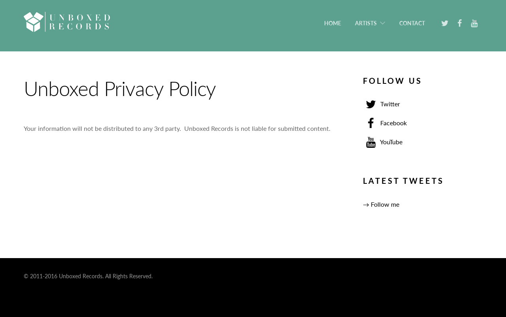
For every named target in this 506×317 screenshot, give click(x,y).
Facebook (385, 122)
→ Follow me (381, 204)
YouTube (382, 141)
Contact (412, 23)
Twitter (381, 104)
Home (332, 23)
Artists (366, 23)
